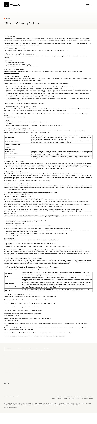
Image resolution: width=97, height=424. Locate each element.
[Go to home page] (12, 4)
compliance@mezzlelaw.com (11, 73)
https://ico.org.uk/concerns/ (35, 313)
